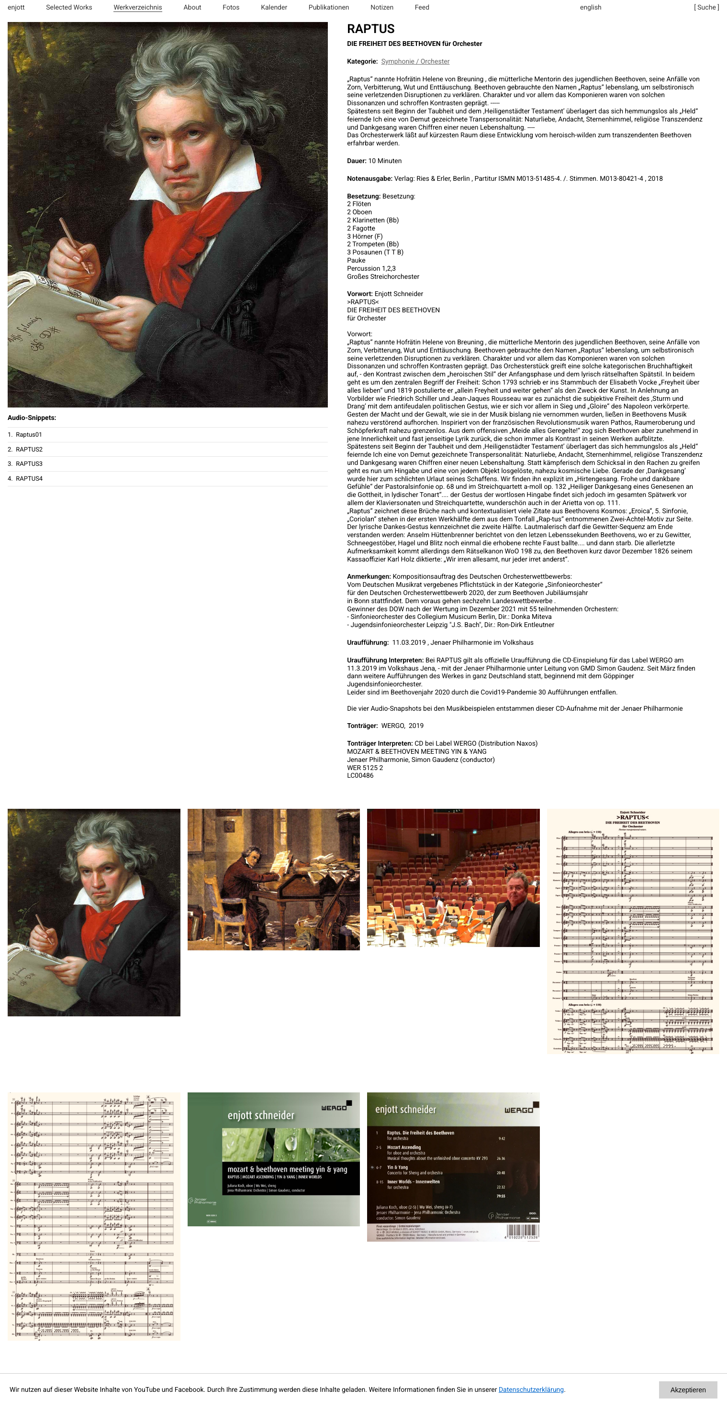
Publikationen (329, 7)
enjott (16, 7)
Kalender (274, 7)
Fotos (231, 7)
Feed (422, 7)
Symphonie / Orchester (415, 62)
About (192, 7)
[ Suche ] (706, 7)
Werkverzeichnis (137, 7)
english (591, 7)
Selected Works (69, 7)
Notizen (381, 7)
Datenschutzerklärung (531, 1390)
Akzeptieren (688, 1390)
